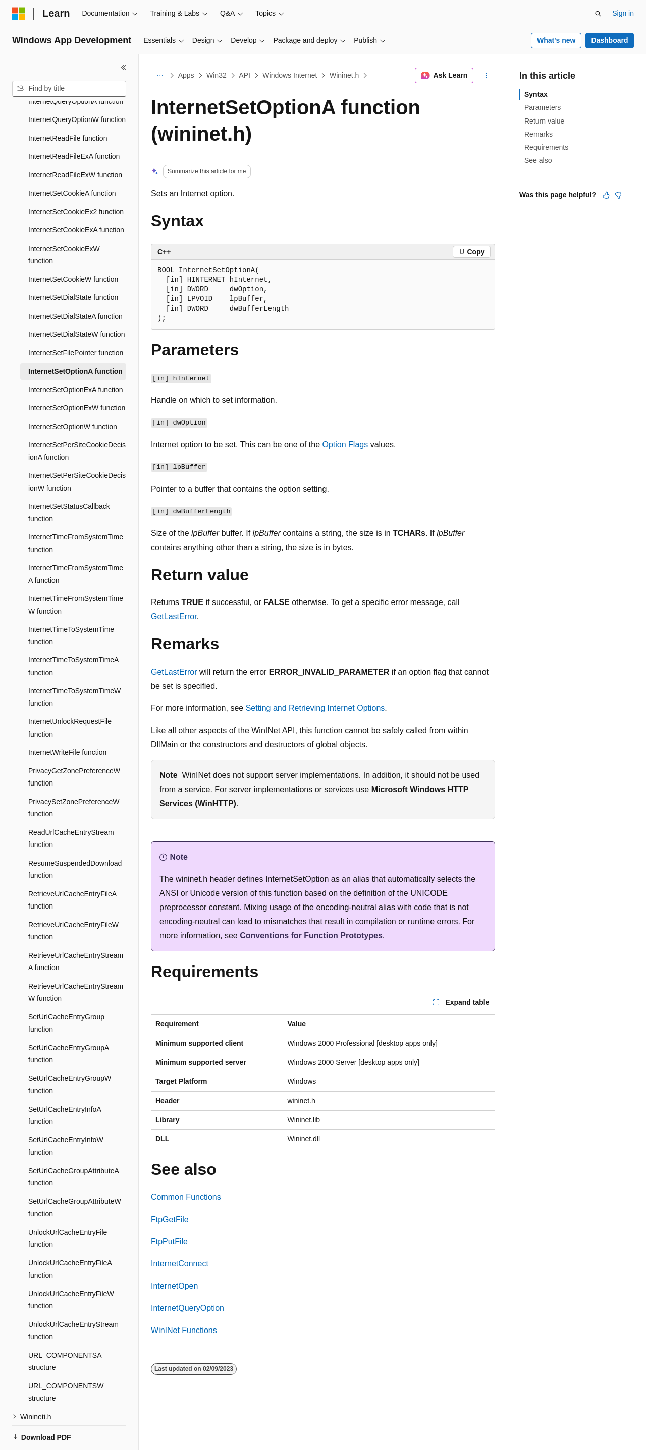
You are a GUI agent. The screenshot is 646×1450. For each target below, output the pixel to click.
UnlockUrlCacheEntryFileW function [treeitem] (71, 1265)
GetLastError (174, 616)
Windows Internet (289, 75)
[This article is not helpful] (618, 195)
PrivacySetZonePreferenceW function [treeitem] (74, 773)
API (244, 75)
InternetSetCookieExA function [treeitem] (76, 195)
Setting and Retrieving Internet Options (315, 708)
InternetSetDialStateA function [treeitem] (75, 281)
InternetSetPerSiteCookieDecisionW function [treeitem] (77, 447)
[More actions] (486, 76)
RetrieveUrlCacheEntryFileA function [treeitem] (72, 865)
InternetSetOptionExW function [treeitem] (76, 373)
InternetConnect (179, 1263)
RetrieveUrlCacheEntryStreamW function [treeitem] (75, 957)
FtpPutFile (169, 1241)
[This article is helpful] (606, 195)
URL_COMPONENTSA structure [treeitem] (64, 1326)
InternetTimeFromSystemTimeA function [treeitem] (75, 539)
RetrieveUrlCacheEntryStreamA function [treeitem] (75, 927)
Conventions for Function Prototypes (311, 935)
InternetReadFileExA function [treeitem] (74, 121)
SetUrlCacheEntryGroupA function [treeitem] (68, 1019)
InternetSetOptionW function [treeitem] (72, 392)
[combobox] (69, 89)
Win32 (216, 75)
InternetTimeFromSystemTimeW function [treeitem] (75, 570)
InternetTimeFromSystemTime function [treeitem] (75, 508)
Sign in (623, 13)
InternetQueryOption (187, 1308)
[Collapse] (123, 67)
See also (538, 160)
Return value (544, 121)
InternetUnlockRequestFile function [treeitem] (70, 693)
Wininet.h (344, 75)
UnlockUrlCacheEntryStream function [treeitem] (73, 1296)
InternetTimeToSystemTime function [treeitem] (71, 600)
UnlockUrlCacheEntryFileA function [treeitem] (70, 1234)
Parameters (542, 107)
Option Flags (345, 444)
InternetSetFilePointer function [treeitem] (75, 318)
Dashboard (609, 40)
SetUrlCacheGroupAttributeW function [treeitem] (74, 1173)
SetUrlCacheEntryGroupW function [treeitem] (69, 1050)
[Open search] (598, 14)
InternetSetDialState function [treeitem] (73, 263)
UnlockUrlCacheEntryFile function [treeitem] (67, 1203)
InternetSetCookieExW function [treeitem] (64, 220)
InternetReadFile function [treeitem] (67, 103)
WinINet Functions (184, 1330)
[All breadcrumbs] (160, 76)
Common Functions (186, 1197)
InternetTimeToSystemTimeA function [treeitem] (73, 631)
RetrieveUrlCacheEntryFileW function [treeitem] (73, 896)
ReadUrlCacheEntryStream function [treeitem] (71, 804)
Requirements (546, 147)
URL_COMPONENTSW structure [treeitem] (65, 1357)
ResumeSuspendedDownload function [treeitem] (75, 834)
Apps (186, 75)
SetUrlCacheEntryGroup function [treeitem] (66, 988)
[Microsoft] (18, 13)
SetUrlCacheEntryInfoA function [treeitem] (64, 1080)
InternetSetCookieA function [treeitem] (72, 158)
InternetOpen (174, 1286)
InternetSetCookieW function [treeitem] (73, 244)
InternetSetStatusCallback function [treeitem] (69, 477)
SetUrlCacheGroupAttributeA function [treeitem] (73, 1142)
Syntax (536, 94)
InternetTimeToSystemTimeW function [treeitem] (74, 662)
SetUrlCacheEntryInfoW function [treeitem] (65, 1111)
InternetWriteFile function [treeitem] (67, 717)
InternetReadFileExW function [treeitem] (75, 140)
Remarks (538, 134)
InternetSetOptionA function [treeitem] (75, 336)
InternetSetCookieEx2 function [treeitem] (76, 177)
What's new (556, 40)
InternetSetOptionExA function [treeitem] (75, 355)
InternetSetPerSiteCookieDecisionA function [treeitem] (77, 416)
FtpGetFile (170, 1219)
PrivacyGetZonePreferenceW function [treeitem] (74, 742)
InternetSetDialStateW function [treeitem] (76, 299)
